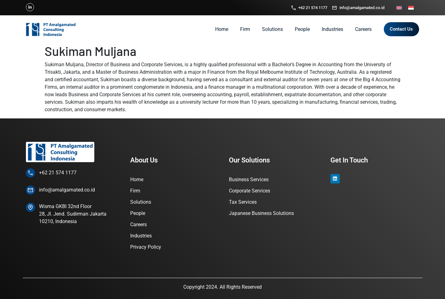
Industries (332, 29)
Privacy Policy (145, 247)
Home (221, 29)
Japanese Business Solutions (261, 213)
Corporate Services (249, 191)
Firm (245, 29)
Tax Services (243, 202)
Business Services (249, 179)
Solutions (272, 29)
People (302, 29)
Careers (363, 29)
